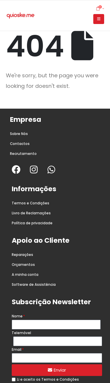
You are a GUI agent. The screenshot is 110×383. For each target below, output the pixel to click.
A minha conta (25, 274)
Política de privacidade (32, 223)
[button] (98, 19)
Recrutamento (23, 153)
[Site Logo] (20, 15)
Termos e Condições (30, 203)
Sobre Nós (19, 133)
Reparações (22, 254)
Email (16, 349)
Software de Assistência (34, 284)
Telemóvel (21, 333)
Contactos (20, 143)
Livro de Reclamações (31, 213)
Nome (17, 316)
